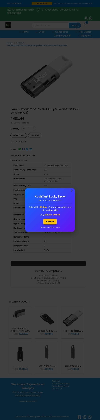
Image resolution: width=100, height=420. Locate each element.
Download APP (63, 35)
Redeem (85, 35)
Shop (41, 31)
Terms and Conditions (60, 416)
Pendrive (20, 42)
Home (26, 31)
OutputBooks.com (43, 416)
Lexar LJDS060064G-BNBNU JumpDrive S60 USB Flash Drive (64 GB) (37, 45)
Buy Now (33, 135)
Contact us (61, 31)
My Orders (83, 31)
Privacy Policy (21, 416)
